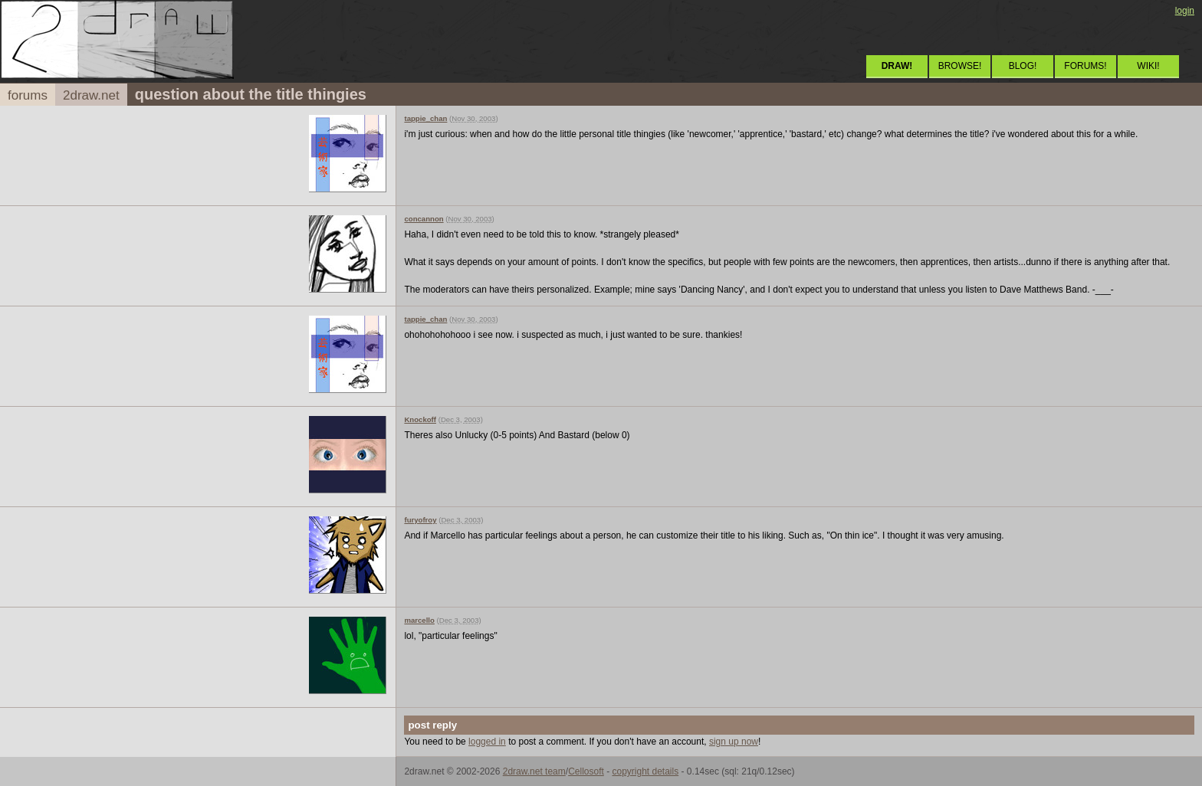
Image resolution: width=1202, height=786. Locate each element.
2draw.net (91, 95)
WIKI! (1148, 66)
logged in (487, 741)
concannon (423, 219)
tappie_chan (425, 118)
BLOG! (1023, 66)
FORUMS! (1085, 66)
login (1184, 10)
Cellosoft (586, 771)
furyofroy (420, 520)
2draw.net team (534, 771)
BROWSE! (960, 66)
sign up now (733, 741)
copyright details (645, 771)
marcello (419, 620)
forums (28, 95)
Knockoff (420, 419)
